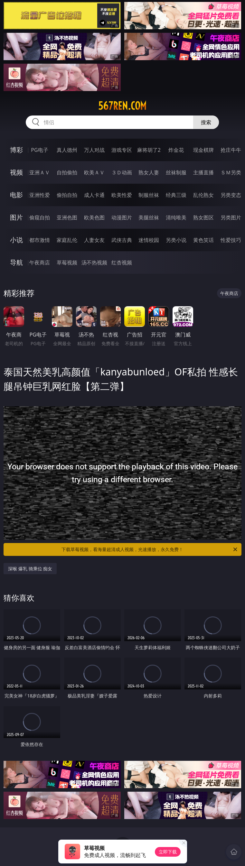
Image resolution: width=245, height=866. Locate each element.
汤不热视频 (94, 262)
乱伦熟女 (203, 194)
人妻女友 (94, 240)
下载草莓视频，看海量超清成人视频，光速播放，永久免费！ (149, 549)
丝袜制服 (176, 172)
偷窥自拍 (39, 217)
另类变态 (231, 194)
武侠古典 (121, 240)
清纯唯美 (176, 217)
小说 (16, 239)
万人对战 (94, 149)
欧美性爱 (121, 194)
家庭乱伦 (67, 240)
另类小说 (176, 240)
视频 (16, 172)
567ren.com (122, 105)
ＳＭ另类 (231, 172)
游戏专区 (121, 149)
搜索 (206, 122)
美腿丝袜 (148, 217)
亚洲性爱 (39, 194)
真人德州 (67, 149)
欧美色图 (94, 217)
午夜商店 (39, 262)
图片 (16, 217)
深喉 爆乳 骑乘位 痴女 (30, 569)
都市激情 (39, 240)
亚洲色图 (67, 217)
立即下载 (168, 852)
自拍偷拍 (67, 172)
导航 (16, 262)
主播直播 (203, 172)
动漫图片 (121, 217)
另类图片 (231, 217)
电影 (16, 194)
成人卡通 (94, 194)
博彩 (16, 149)
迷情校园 (148, 240)
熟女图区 (203, 217)
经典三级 (176, 194)
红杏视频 (121, 262)
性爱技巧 (231, 240)
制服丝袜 (148, 194)
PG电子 (39, 149)
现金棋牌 (203, 149)
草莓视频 (67, 262)
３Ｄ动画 (121, 172)
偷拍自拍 (67, 194)
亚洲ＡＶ (39, 172)
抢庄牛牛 (231, 149)
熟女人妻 (148, 172)
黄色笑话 (203, 240)
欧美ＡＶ (94, 172)
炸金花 (176, 149)
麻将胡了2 (149, 149)
